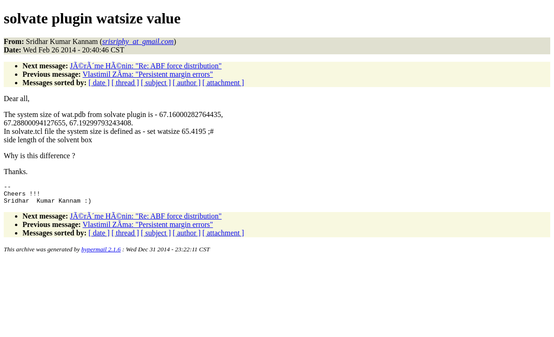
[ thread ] (125, 83)
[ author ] (187, 83)
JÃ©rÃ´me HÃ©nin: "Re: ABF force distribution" (146, 66)
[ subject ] (156, 83)
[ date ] (99, 83)
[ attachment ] (223, 83)
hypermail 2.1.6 (101, 253)
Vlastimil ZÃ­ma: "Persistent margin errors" (147, 74)
